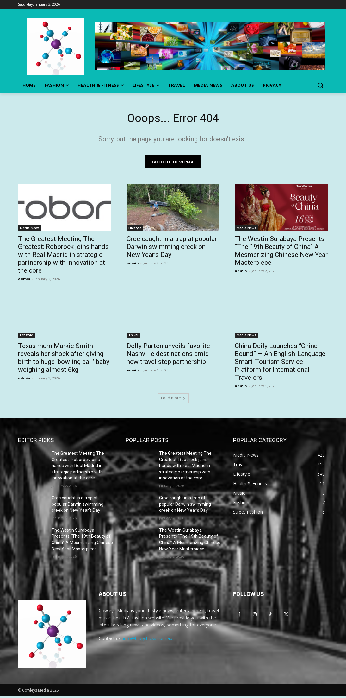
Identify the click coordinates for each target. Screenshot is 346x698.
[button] (320, 85)
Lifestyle (134, 229)
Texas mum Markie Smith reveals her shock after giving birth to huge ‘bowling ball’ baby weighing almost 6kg (63, 359)
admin (24, 280)
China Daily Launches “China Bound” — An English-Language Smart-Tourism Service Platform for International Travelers (280, 363)
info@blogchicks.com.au (147, 640)
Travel (133, 337)
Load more (173, 400)
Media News (30, 229)
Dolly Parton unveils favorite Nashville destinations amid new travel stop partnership (168, 355)
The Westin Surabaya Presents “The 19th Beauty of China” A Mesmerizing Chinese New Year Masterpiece (281, 252)
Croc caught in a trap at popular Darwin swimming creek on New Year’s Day (172, 248)
